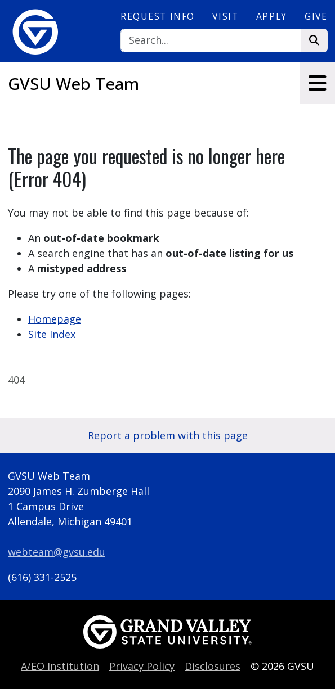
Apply (271, 16)
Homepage (54, 319)
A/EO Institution (60, 666)
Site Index (51, 334)
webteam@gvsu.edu (56, 552)
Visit (225, 16)
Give (316, 16)
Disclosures (212, 666)
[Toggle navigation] (317, 83)
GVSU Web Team (73, 84)
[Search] (210, 41)
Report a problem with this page (168, 435)
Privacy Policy (142, 666)
